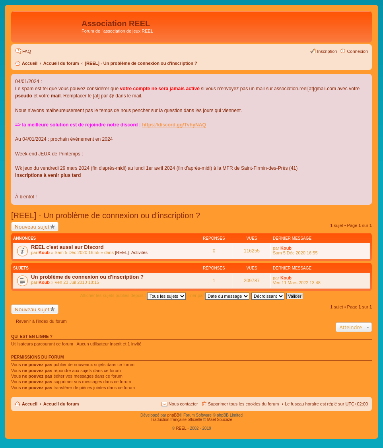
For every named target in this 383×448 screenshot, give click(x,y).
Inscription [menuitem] (327, 51)
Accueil (29, 63)
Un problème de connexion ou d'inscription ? (87, 277)
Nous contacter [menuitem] (183, 403)
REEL (181, 428)
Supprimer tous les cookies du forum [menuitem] (243, 403)
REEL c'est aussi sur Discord (67, 247)
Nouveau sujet (32, 226)
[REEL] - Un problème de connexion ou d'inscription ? (141, 63)
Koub (44, 252)
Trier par (218, 295)
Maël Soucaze (219, 419)
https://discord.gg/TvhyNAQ (174, 125)
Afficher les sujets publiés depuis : (133, 295)
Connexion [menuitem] (357, 51)
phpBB (173, 415)
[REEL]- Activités (131, 252)
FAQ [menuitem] (26, 51)
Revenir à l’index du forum (41, 321)
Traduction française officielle (176, 419)
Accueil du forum (61, 63)
